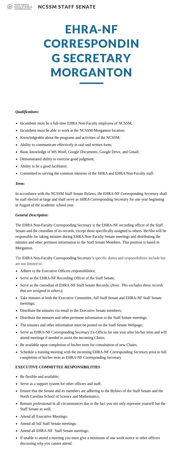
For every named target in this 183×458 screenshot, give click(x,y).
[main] (91, 53)
